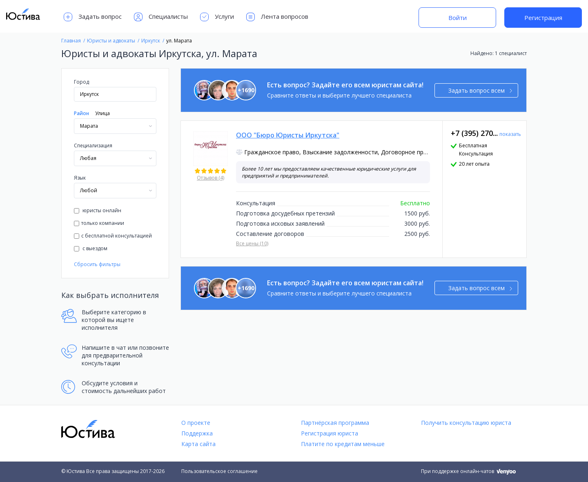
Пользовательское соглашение (219, 471)
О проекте (195, 422)
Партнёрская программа (335, 422)
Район (81, 113)
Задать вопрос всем (480, 90)
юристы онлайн (97, 210)
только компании (99, 223)
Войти (457, 17)
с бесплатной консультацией (113, 235)
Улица (102, 113)
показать (510, 134)
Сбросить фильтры (97, 264)
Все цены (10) (252, 243)
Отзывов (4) (210, 177)
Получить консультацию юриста (466, 422)
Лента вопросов (277, 17)
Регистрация (543, 17)
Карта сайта (198, 444)
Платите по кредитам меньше (343, 444)
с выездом (90, 248)
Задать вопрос (93, 17)
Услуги (217, 17)
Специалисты (161, 17)
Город (81, 81)
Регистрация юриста (329, 433)
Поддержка (197, 433)
